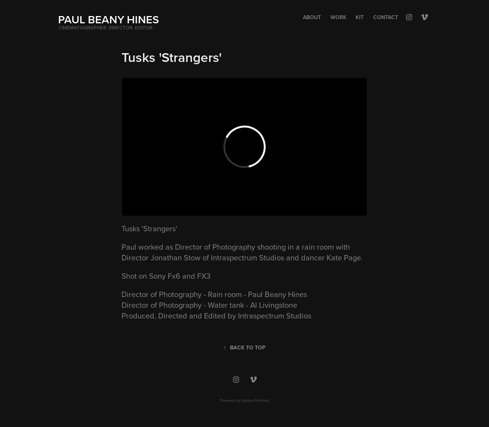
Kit (360, 17)
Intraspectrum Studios (247, 257)
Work (338, 17)
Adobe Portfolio (255, 400)
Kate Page (344, 257)
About (312, 17)
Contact (385, 17)
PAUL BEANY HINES (108, 19)
